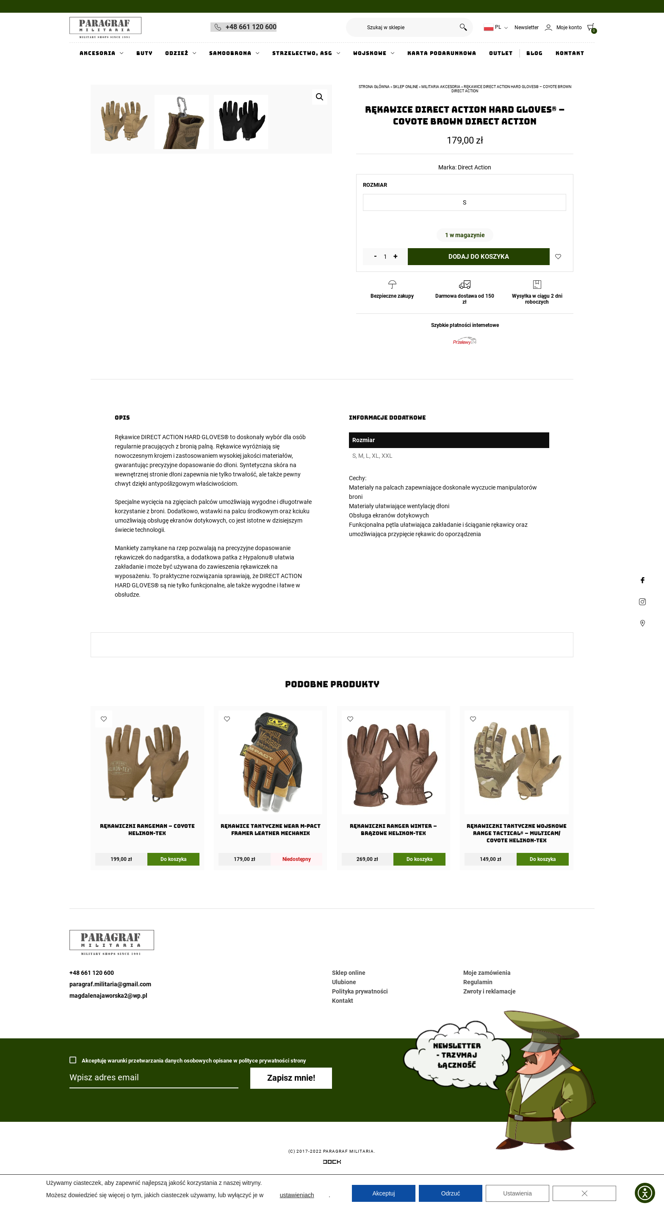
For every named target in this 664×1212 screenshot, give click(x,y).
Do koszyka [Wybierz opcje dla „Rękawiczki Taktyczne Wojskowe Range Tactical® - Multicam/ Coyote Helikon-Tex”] (543, 886)
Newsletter (527, 27)
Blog (534, 53)
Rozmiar (375, 185)
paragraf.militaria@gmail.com (110, 1011)
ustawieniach (297, 1195)
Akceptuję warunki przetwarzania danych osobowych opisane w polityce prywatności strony (187, 1087)
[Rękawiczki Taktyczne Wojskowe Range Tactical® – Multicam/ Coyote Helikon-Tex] (516, 807)
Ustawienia (517, 1193)
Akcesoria (98, 53)
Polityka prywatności (360, 1018)
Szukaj (463, 27)
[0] (589, 26)
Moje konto (569, 27)
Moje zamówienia (487, 999)
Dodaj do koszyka (478, 256)
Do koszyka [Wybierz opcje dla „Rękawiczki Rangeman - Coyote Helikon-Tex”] (173, 886)
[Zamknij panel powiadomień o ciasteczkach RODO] (584, 1193)
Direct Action (474, 167)
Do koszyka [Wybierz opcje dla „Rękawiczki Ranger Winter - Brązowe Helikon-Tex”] (419, 886)
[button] (319, 97)
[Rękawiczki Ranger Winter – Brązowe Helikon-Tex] (393, 803)
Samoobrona (230, 53)
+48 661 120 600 (251, 27)
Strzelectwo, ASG (302, 53)
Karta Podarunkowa (441, 53)
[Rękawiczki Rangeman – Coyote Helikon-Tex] (147, 803)
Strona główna (374, 87)
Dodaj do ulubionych (558, 256)
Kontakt (570, 53)
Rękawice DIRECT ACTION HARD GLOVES (169, 464)
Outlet (501, 53)
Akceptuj (383, 1193)
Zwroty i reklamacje (489, 1018)
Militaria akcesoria (440, 87)
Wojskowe (370, 53)
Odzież (176, 53)
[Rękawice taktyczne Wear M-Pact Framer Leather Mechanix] (270, 803)
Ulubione (344, 1009)
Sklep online (405, 87)
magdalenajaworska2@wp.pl (108, 1022)
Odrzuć (450, 1193)
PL (492, 27)
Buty (144, 53)
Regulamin (477, 1009)
